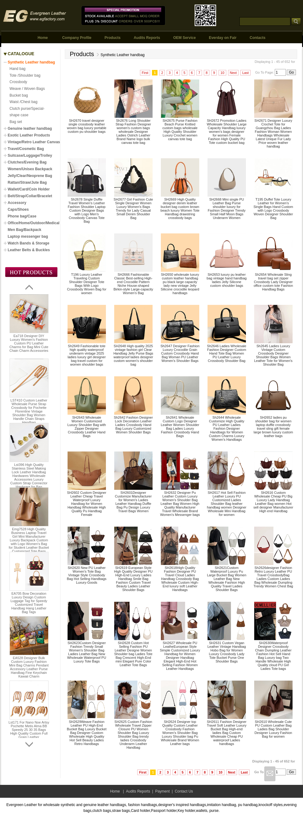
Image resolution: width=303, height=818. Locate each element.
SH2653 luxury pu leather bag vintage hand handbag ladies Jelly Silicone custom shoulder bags (227, 280)
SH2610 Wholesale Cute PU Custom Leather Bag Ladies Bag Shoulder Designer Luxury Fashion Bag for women (273, 729)
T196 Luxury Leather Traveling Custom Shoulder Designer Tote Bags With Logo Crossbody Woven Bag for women (86, 284)
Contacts (257, 38)
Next (233, 73)
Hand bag (17, 69)
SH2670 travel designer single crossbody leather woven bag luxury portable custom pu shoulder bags (86, 126)
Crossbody (18, 82)
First (145, 73)
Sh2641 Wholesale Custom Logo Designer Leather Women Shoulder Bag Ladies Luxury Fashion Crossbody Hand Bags (180, 427)
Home (42, 38)
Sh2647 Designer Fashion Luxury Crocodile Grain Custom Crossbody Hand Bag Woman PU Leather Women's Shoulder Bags (180, 353)
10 (222, 73)
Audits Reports (147, 38)
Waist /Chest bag (23, 102)
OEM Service (184, 38)
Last (245, 73)
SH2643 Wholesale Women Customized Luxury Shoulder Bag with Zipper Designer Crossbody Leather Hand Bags (87, 427)
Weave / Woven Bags (27, 88)
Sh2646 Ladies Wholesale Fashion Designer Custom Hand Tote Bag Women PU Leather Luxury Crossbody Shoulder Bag (226, 353)
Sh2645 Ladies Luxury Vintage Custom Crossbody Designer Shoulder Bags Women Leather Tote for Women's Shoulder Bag (273, 355)
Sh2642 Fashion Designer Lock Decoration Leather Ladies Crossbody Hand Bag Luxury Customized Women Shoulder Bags (133, 425)
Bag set (16, 122)
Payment (162, 791)
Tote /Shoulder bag (25, 75)
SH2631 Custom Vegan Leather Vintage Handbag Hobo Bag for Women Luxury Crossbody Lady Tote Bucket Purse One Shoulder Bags (227, 652)
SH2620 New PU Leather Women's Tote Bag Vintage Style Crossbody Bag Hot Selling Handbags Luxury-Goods (87, 575)
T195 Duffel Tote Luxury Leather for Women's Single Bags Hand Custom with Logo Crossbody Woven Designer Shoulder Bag (273, 209)
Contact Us (184, 791)
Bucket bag (19, 95)
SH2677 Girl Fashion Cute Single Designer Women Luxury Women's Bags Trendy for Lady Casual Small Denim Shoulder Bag (133, 209)
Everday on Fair (222, 38)
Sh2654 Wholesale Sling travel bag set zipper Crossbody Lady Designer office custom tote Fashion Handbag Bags (273, 282)
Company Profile (76, 38)
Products (113, 38)
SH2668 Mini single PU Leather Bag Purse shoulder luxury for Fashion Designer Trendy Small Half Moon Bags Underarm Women (227, 209)
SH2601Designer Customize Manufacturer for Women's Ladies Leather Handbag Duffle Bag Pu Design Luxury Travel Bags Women (133, 502)
